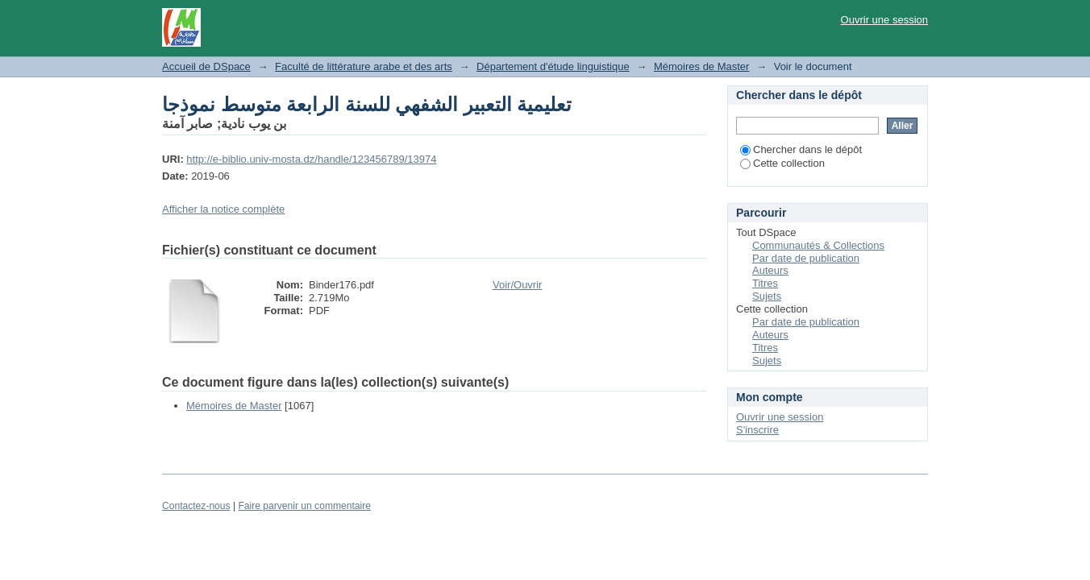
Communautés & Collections (818, 245)
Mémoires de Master (701, 66)
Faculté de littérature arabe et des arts (363, 66)
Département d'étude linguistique (553, 66)
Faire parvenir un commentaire (304, 506)
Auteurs (770, 270)
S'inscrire (757, 430)
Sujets (766, 296)
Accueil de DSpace (206, 66)
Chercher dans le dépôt (801, 149)
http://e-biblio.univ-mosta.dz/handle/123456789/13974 (311, 159)
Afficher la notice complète (223, 209)
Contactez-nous (196, 506)
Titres (765, 283)
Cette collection (782, 163)
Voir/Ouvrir (517, 285)
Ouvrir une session (884, 20)
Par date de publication (805, 258)
